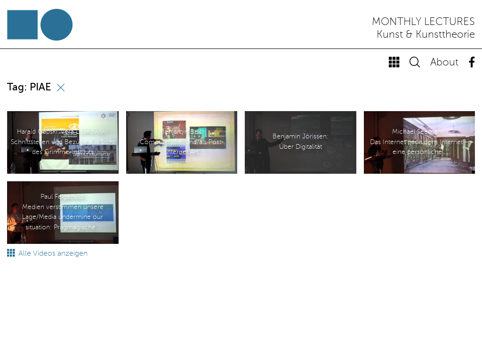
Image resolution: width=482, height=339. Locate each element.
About (444, 62)
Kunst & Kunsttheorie (426, 35)
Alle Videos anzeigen (47, 254)
